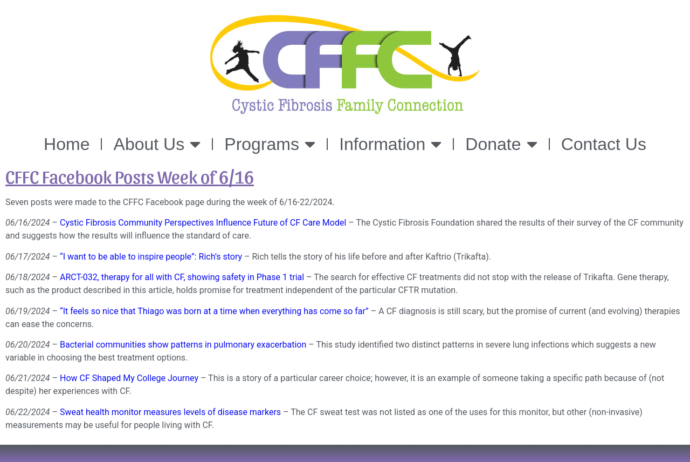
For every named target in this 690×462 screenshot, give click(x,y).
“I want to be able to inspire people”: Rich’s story (151, 257)
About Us (157, 144)
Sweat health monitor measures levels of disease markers (170, 412)
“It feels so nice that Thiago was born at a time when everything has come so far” (214, 311)
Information (390, 144)
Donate (501, 144)
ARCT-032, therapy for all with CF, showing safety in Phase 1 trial (182, 277)
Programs (269, 144)
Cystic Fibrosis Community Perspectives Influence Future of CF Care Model (203, 223)
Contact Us (603, 144)
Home (66, 144)
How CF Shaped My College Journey (129, 378)
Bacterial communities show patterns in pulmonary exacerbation (183, 344)
